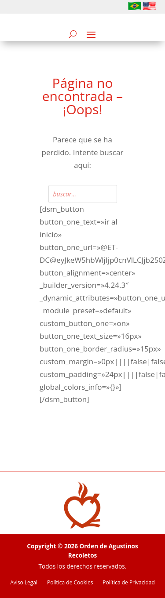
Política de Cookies (70, 583)
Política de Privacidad (128, 583)
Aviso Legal (23, 583)
